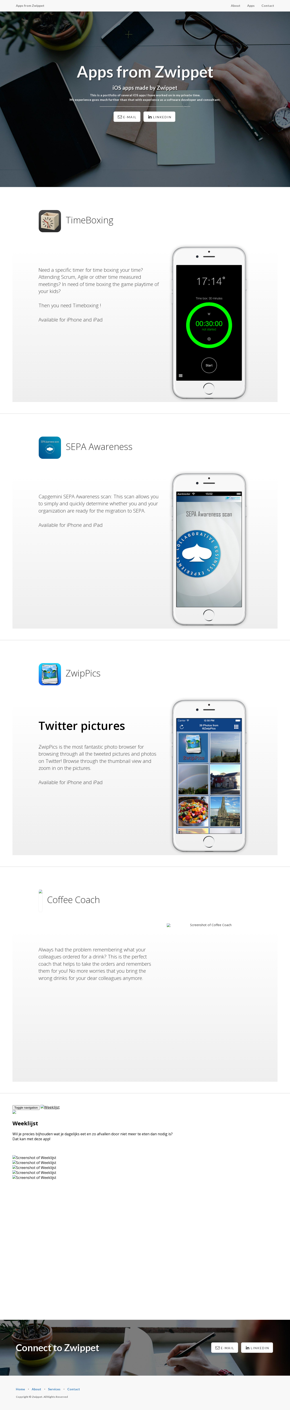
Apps (251, 5)
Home (20, 1389)
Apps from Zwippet (30, 5)
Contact (267, 5)
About (235, 5)
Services (54, 1389)
